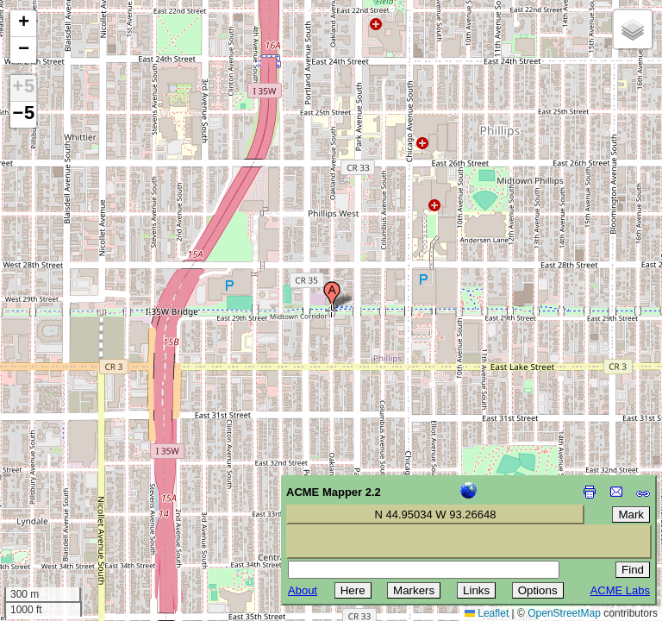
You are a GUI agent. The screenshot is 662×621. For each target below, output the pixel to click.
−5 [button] (23, 115)
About (302, 590)
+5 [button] (23, 88)
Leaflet (487, 613)
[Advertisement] (91, 498)
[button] (331, 295)
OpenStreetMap (564, 613)
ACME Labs (620, 590)
